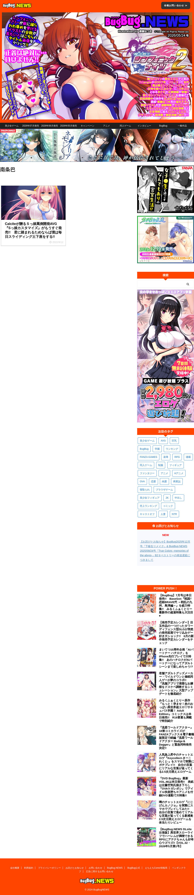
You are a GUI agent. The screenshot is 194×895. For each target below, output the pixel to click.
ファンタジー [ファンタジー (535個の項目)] (147, 473)
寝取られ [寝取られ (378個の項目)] (145, 489)
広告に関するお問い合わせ (99, 871)
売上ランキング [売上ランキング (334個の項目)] (148, 505)
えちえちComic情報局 (156, 868)
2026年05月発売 (68, 125)
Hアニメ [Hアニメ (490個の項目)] (178, 473)
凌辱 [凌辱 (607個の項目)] (165, 457)
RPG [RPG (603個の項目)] (177, 457)
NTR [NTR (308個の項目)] (174, 514)
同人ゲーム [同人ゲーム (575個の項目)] (146, 465)
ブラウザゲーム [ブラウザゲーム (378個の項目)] (164, 489)
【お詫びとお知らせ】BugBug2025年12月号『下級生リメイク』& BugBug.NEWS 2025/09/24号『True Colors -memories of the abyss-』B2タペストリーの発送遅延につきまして (165, 550)
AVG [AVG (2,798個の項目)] (163, 440)
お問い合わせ (95, 868)
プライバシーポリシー (49, 868)
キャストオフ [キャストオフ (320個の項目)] (147, 514)
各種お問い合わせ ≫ (175, 5)
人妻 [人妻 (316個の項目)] (163, 514)
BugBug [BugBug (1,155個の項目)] (144, 448)
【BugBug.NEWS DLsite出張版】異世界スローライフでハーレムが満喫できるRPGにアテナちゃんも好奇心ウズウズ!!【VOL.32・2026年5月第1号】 (176, 837)
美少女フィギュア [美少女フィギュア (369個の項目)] (150, 497)
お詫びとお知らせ (75, 868)
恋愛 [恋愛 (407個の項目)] (153, 481)
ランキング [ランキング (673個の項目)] (172, 448)
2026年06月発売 (49, 125)
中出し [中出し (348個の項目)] (178, 497)
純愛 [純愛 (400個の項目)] (164, 481)
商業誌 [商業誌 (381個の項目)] (177, 481)
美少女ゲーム (12, 125)
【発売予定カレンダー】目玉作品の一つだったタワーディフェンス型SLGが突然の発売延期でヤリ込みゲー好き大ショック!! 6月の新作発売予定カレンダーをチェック (176, 632)
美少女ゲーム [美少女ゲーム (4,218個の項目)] (147, 440)
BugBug (163, 125)
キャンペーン (87, 125)
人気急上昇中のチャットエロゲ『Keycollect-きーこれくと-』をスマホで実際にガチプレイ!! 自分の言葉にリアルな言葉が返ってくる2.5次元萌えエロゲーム (176, 763)
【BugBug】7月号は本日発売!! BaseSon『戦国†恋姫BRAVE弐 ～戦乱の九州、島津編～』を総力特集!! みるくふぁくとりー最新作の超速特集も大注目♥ (176, 605)
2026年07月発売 (30, 125)
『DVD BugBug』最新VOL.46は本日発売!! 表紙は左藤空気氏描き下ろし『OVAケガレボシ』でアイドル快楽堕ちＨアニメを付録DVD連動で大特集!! (176, 787)
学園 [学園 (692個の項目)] (157, 448)
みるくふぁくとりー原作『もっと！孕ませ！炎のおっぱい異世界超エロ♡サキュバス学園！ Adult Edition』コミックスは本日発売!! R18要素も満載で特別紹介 (176, 710)
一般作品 (182, 125)
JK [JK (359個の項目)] (167, 497)
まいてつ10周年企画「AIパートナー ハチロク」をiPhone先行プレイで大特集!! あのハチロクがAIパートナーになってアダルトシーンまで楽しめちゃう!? (176, 658)
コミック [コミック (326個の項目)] (168, 505)
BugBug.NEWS (115, 868)
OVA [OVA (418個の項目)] (142, 481)
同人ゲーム (125, 125)
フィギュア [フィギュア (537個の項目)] (175, 465)
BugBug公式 (134, 868)
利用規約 (28, 868)
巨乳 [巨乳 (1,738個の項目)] (174, 440)
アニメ (106, 125)
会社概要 (14, 868)
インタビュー (144, 125)
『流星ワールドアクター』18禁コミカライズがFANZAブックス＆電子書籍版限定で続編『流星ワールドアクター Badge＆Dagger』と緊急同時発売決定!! (176, 738)
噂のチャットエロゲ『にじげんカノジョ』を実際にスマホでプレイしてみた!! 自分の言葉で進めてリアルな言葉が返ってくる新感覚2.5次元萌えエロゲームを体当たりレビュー (176, 812)
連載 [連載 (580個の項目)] (188, 457)
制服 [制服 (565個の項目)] (160, 465)
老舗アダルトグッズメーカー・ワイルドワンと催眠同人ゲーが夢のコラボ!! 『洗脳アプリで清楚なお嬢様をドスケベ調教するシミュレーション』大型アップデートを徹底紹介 (176, 683)
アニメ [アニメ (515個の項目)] (164, 473)
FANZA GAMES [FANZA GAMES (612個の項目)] (148, 457)
